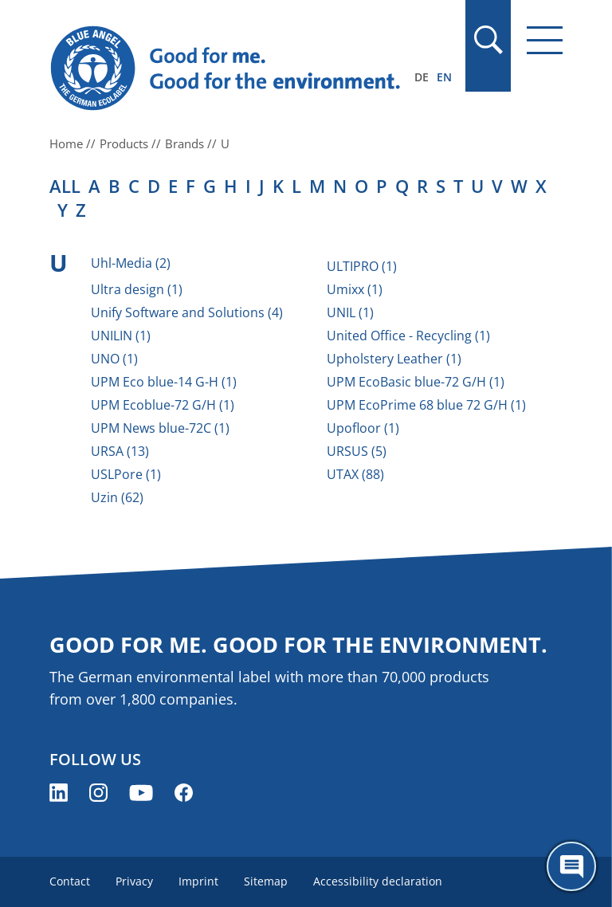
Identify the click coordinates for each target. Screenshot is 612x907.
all (64, 186)
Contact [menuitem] (69, 881)
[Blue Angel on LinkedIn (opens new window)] (58, 792)
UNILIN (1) (121, 335)
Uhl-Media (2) (131, 263)
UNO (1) (114, 358)
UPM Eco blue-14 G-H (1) (164, 382)
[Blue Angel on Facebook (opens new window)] (184, 792)
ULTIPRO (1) (362, 266)
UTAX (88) (355, 474)
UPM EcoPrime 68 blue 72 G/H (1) (426, 405)
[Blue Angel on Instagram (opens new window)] (98, 792)
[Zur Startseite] (228, 69)
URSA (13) (120, 451)
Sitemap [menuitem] (266, 881)
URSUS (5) (356, 451)
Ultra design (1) (136, 289)
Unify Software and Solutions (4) (187, 312)
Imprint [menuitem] (198, 881)
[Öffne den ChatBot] (571, 866)
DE (421, 76)
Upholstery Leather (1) (394, 358)
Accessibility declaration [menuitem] (377, 881)
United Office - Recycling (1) (408, 335)
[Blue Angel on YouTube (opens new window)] (141, 792)
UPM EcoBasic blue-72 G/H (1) (415, 382)
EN (444, 76)
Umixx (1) (354, 289)
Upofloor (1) (363, 428)
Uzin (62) (117, 497)
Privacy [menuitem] (134, 881)
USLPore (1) (126, 474)
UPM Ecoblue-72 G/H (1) (162, 405)
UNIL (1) (350, 312)
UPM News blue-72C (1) (160, 428)
